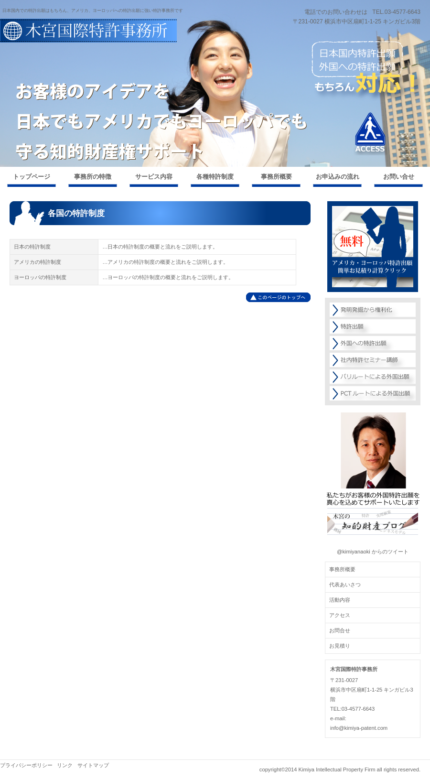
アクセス (370, 133)
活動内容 (339, 600)
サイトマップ (93, 765)
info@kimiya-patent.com (358, 728)
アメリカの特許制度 (37, 262)
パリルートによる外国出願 (373, 376)
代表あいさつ (345, 584)
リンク (65, 765)
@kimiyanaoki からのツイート (372, 551)
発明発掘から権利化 (373, 310)
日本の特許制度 (32, 246)
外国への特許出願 (373, 343)
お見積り (339, 646)
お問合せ (339, 630)
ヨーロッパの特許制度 (40, 277)
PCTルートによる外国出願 (373, 393)
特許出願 (373, 326)
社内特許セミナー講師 (373, 360)
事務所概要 (342, 569)
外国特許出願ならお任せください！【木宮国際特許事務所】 (95, 39)
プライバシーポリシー (26, 765)
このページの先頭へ (278, 297)
